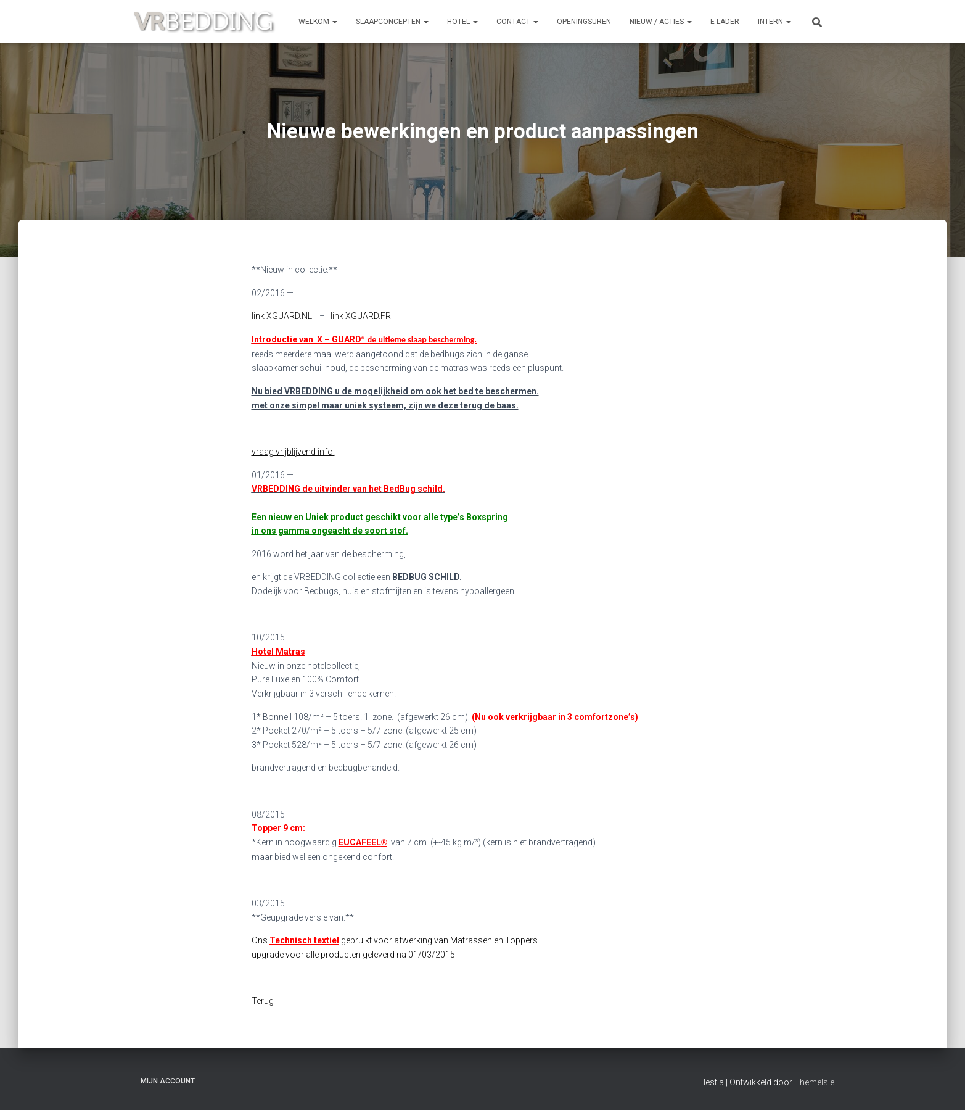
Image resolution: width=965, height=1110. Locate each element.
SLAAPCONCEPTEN (392, 21)
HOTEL (462, 21)
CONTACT (517, 21)
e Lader (724, 21)
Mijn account (168, 1081)
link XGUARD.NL (282, 316)
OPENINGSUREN (584, 21)
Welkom (317, 21)
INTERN (774, 21)
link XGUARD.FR (361, 316)
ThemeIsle (814, 1082)
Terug (263, 1001)
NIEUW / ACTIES (661, 21)
